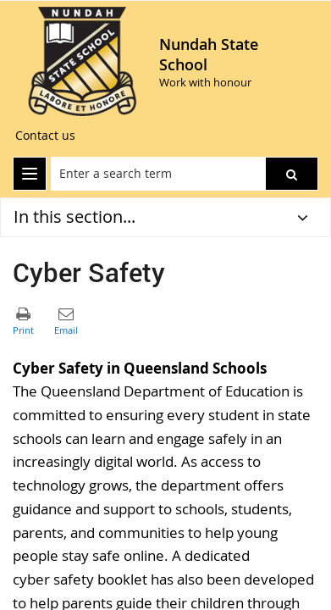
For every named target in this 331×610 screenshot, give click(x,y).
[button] (291, 174)
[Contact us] (45, 135)
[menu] (30, 174)
